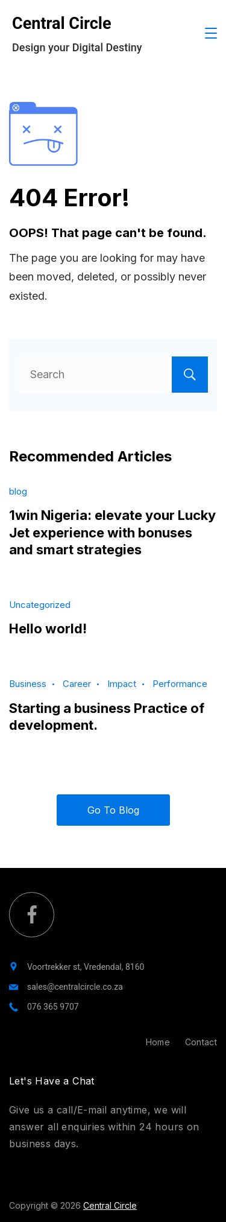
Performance (179, 683)
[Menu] (211, 33)
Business (27, 683)
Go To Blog (113, 810)
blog (18, 491)
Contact (201, 1042)
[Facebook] (31, 914)
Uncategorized (40, 604)
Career (77, 683)
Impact (121, 683)
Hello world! (48, 628)
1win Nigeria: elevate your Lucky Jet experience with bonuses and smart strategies (112, 532)
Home (158, 1042)
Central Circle (61, 23)
